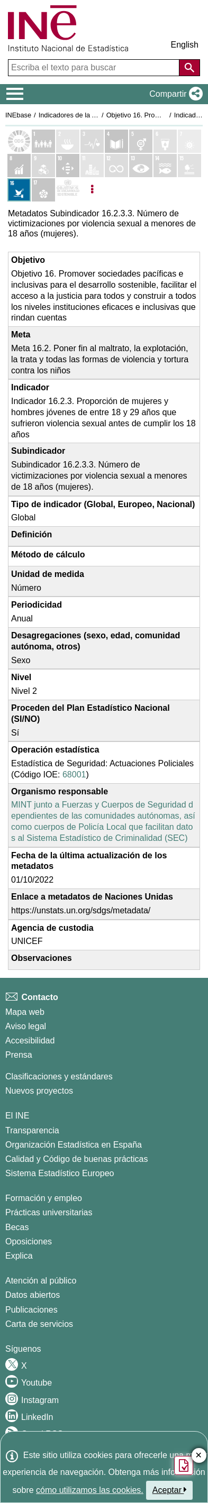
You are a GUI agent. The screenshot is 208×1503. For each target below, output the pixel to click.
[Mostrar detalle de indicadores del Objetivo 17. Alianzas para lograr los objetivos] (43, 189)
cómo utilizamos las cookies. (89, 1490)
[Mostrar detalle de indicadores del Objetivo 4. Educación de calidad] (116, 141)
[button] (174, 94)
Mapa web (24, 1011)
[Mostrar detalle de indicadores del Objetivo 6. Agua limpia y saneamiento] (165, 141)
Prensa (18, 1054)
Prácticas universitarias (49, 1212)
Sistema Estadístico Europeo (59, 1173)
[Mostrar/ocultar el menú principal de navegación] (15, 94)
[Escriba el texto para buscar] (95, 67)
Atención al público (40, 1280)
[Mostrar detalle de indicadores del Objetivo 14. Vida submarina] (165, 165)
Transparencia (32, 1130)
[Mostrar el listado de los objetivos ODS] (19, 141)
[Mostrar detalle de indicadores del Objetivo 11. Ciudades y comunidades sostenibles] (92, 165)
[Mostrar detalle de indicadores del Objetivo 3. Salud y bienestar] (92, 141)
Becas (17, 1227)
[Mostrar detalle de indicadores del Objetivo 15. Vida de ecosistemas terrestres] (189, 165)
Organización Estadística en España (73, 1144)
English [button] (184, 44)
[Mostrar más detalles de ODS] (67, 189)
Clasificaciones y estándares (59, 1076)
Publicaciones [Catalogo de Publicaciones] (31, 1309)
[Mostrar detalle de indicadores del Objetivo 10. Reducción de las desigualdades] (67, 165)
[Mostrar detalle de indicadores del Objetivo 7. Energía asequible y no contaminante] (189, 141)
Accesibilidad (30, 1040)
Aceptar (169, 1490)
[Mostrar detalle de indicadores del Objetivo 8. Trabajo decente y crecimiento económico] (19, 165)
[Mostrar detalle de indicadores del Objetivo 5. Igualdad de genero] (140, 141)
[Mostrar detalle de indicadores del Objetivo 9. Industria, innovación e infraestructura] (43, 165)
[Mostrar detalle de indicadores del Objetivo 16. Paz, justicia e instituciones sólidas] (19, 189)
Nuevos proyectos (39, 1090)
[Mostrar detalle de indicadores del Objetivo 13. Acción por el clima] (140, 165)
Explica (19, 1255)
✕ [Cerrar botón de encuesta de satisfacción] (198, 1455)
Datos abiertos (32, 1294)
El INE (17, 1115)
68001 (74, 774)
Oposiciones (28, 1241)
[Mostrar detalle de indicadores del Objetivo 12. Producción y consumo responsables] (116, 165)
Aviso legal (25, 1026)
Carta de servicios (39, 1323)
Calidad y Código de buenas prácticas (76, 1158)
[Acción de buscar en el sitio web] (189, 67)
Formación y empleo (43, 1198)
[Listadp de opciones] (92, 189)
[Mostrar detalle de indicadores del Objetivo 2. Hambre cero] (67, 141)
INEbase (18, 115)
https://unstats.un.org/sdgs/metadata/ (80, 910)
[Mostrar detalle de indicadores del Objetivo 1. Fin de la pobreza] (43, 141)
